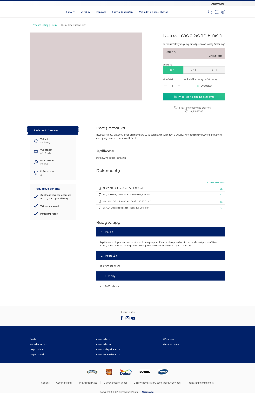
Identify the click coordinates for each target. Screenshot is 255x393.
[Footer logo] (92, 372)
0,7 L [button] (173, 70)
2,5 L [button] (194, 70)
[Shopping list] (217, 12)
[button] (223, 12)
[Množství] (172, 85)
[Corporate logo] (218, 3)
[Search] (210, 12)
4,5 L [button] (214, 70)
